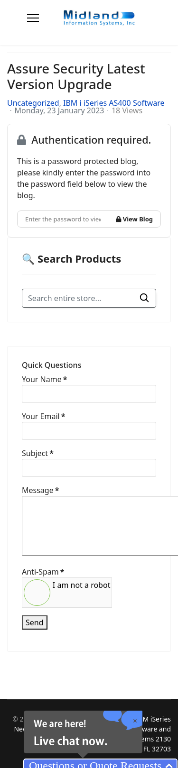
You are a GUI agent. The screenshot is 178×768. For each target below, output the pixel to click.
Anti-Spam (43, 572)
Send (35, 622)
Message (40, 490)
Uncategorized (33, 103)
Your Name (44, 379)
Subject (38, 453)
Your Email (43, 416)
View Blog (134, 219)
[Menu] (33, 18)
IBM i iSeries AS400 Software (114, 103)
